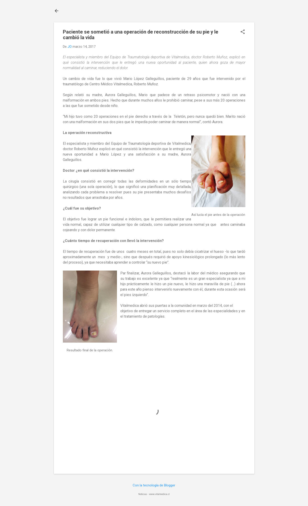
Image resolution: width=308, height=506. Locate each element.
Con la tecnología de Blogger (154, 485)
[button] (242, 32)
